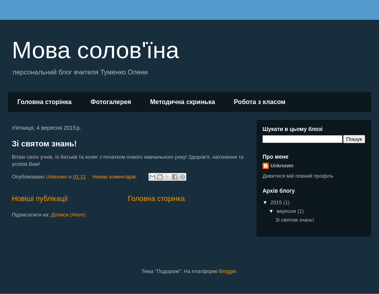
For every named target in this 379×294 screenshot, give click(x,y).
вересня (287, 211)
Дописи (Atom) (68, 215)
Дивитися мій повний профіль (298, 176)
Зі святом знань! (44, 143)
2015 (276, 202)
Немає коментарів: (115, 177)
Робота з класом (259, 102)
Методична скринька (182, 102)
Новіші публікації (40, 199)
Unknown (282, 166)
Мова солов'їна (95, 50)
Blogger (227, 271)
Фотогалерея (110, 102)
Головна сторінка (44, 102)
